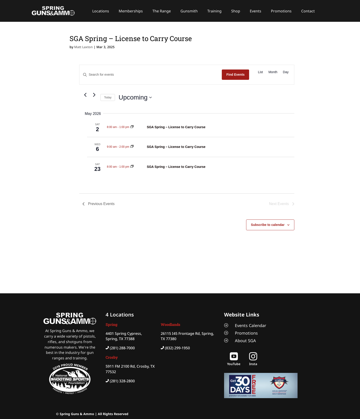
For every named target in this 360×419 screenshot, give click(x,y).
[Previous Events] (85, 94)
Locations (100, 11)
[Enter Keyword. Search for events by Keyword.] (150, 74)
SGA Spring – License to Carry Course (176, 127)
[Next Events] (94, 94)
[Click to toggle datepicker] (135, 97)
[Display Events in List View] (260, 72)
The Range (161, 11)
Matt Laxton (83, 47)
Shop (235, 11)
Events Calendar (250, 325)
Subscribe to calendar (267, 225)
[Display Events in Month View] (272, 72)
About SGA (245, 340)
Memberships (131, 11)
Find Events (235, 74)
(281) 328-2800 (122, 380)
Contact (308, 11)
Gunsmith (189, 11)
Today (107, 97)
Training (214, 11)
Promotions (281, 11)
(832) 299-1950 (177, 347)
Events (255, 11)
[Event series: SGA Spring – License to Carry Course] (132, 127)
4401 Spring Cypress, (124, 333)
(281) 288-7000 (122, 347)
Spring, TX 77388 (120, 338)
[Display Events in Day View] (286, 72)
